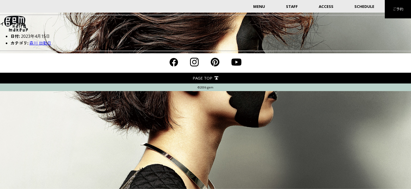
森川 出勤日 (40, 43)
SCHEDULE (364, 6)
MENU (259, 6)
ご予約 (397, 9)
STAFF (292, 6)
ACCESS (326, 6)
